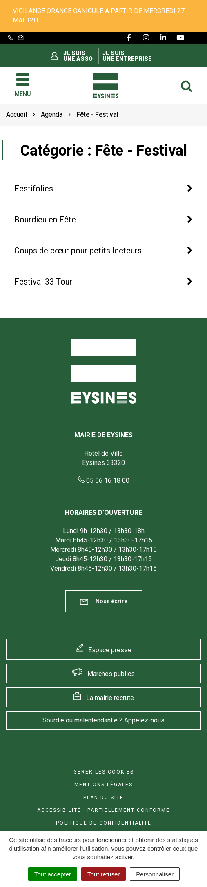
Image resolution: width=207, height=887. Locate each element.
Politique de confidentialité (103, 823)
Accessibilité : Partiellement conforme (103, 810)
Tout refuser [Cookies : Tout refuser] (103, 874)
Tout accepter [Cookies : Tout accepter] (52, 874)
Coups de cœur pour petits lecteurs (78, 251)
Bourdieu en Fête (45, 220)
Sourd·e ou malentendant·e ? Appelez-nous (103, 720)
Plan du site (103, 797)
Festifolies (33, 188)
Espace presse (109, 650)
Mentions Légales (103, 784)
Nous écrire (103, 601)
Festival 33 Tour (43, 282)
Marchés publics (111, 674)
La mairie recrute (110, 698)
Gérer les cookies (103, 772)
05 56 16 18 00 (103, 481)
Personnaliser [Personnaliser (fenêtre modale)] (155, 874)
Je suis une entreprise (127, 56)
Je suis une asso (78, 56)
